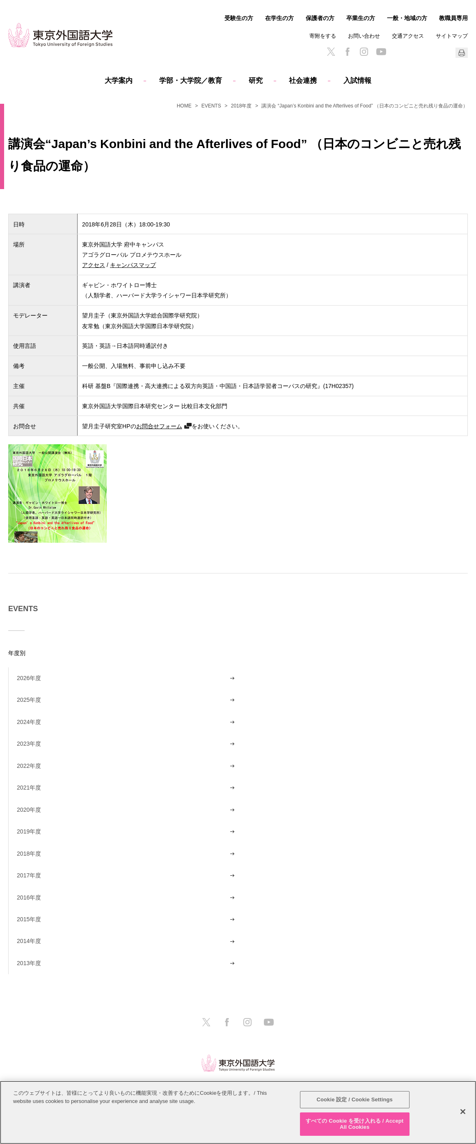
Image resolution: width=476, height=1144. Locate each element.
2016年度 (29, 897)
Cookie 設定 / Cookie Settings (354, 1099)
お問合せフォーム (159, 426)
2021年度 (29, 787)
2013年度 (29, 963)
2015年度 (29, 919)
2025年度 (29, 699)
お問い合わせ (364, 36)
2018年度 (241, 106)
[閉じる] (463, 1112)
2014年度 (29, 941)
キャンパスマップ (133, 265)
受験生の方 (238, 18)
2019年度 (29, 831)
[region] (238, 1112)
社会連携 (303, 80)
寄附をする (322, 36)
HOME (184, 106)
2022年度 (29, 766)
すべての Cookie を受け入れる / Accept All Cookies (354, 1124)
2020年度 (29, 809)
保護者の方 (320, 18)
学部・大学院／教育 (190, 80)
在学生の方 (279, 18)
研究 (256, 80)
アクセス (93, 265)
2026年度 (29, 678)
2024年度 (29, 722)
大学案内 (119, 80)
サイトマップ (452, 36)
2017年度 (29, 875)
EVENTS (211, 106)
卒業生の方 (360, 18)
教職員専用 (453, 18)
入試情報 (357, 80)
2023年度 (29, 743)
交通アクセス (408, 36)
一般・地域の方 (407, 18)
